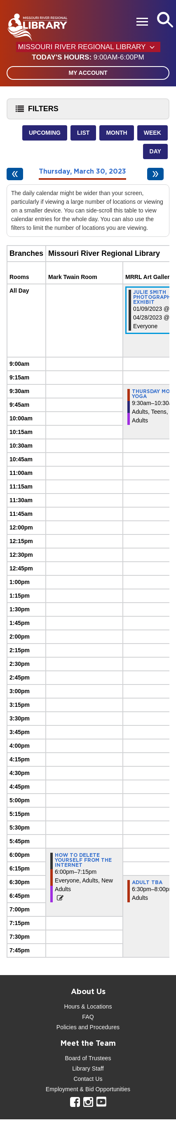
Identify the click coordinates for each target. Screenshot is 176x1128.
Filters (35, 111)
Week (152, 132)
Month (116, 132)
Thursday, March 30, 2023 (82, 171)
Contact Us (87, 1079)
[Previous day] (15, 174)
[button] (88, 57)
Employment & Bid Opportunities (88, 1089)
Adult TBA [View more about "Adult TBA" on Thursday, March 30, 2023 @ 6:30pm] (147, 882)
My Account (87, 72)
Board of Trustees (88, 1058)
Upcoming (45, 132)
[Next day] (155, 174)
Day (155, 151)
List (83, 132)
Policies (66, 1027)
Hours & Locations (88, 1006)
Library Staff (88, 1068)
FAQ (88, 1017)
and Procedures (98, 1027)
